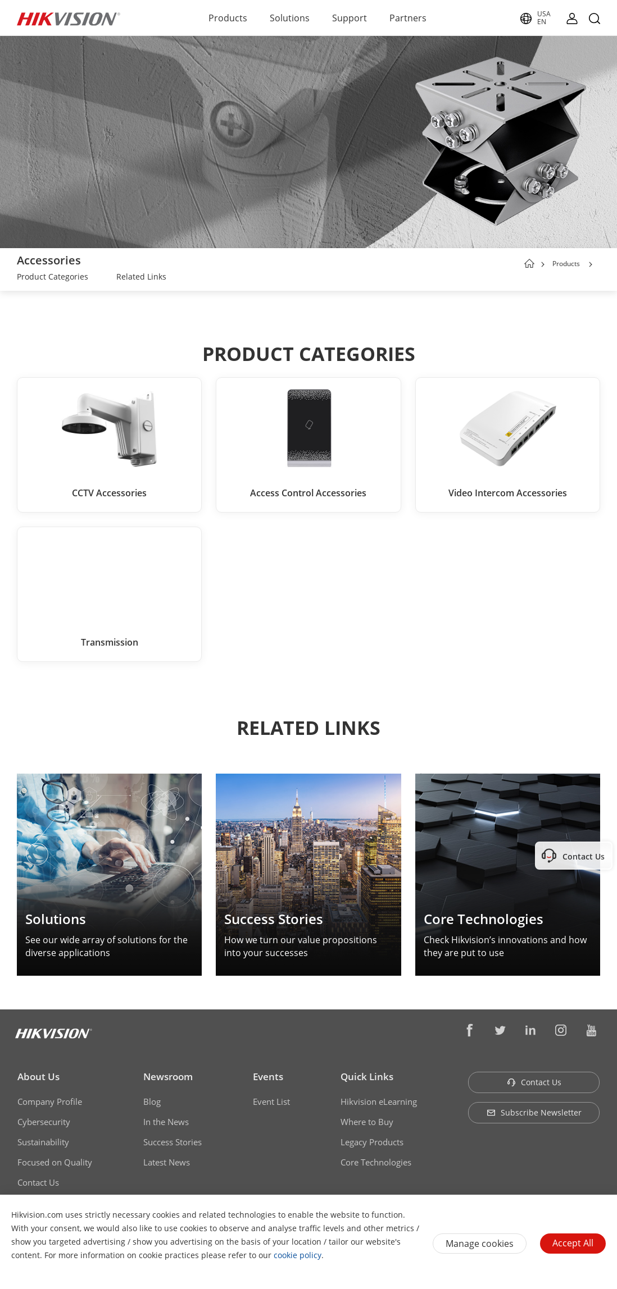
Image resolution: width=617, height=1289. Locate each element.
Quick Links (367, 1076)
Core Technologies (376, 1162)
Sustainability (43, 1142)
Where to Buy (367, 1121)
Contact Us (38, 1182)
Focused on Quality (54, 1162)
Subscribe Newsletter (534, 1112)
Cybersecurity (43, 1121)
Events (268, 1076)
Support (349, 18)
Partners (408, 18)
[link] (52, 278)
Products (227, 18)
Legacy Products (372, 1142)
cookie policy (297, 1255)
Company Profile (49, 1101)
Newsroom (168, 1076)
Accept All (572, 1243)
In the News (166, 1121)
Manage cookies (480, 1243)
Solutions (290, 18)
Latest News (166, 1162)
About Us (38, 1076)
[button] (590, 264)
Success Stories (172, 1142)
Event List (271, 1101)
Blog (152, 1101)
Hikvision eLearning (379, 1101)
